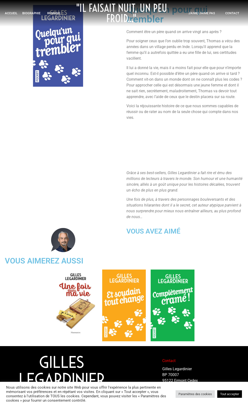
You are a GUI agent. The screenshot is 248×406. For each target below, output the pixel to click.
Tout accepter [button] (229, 394)
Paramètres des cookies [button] (195, 394)
